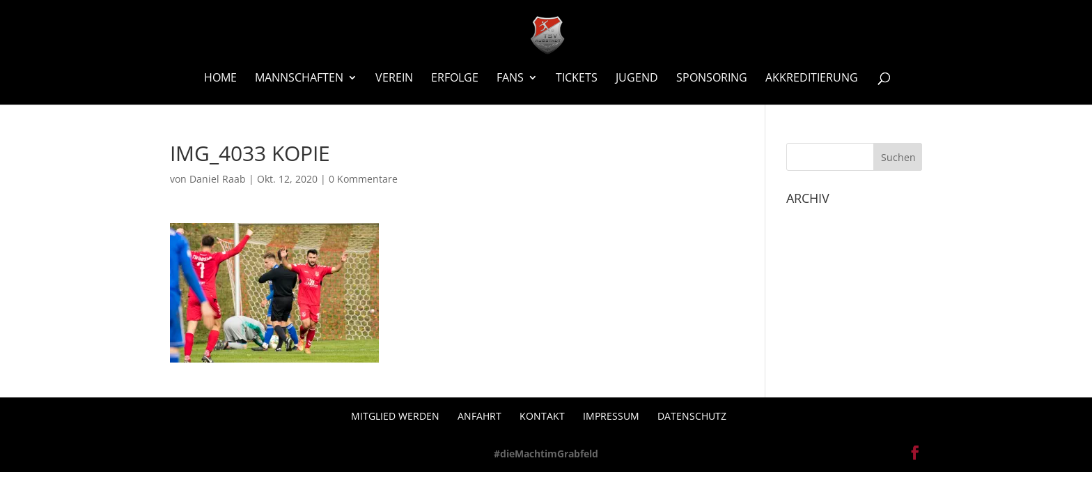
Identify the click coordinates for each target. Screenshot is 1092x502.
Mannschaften (299, 79)
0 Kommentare (363, 178)
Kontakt (542, 416)
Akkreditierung (811, 79)
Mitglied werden (395, 416)
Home (220, 79)
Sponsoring (711, 79)
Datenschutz (691, 416)
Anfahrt (479, 416)
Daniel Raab (217, 178)
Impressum (611, 416)
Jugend (637, 79)
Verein (394, 79)
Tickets (577, 79)
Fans (510, 79)
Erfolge (454, 79)
